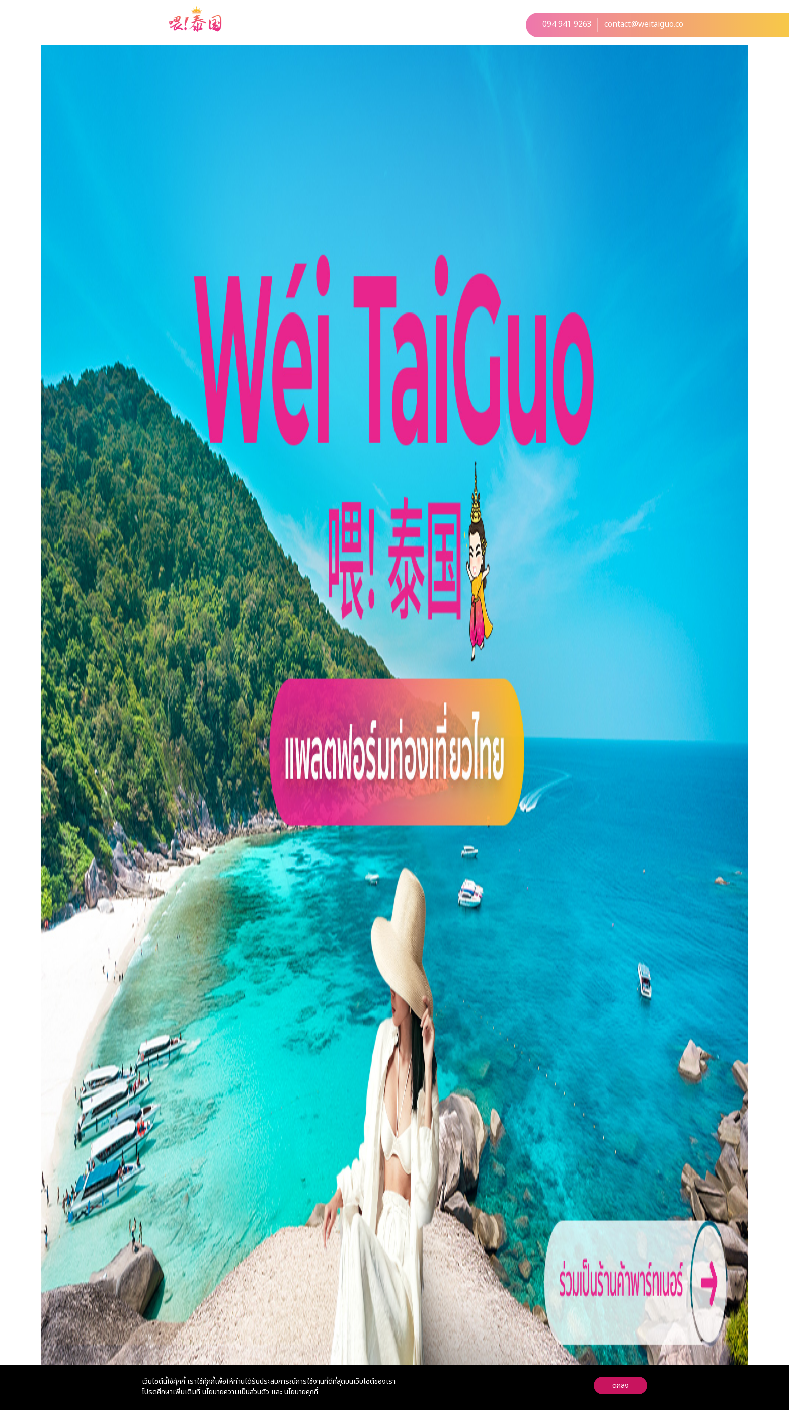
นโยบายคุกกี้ (301, 1392)
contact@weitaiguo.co (643, 24)
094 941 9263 (567, 24)
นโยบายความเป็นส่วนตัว (235, 1392)
